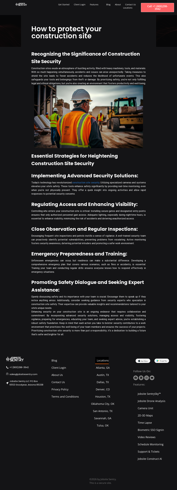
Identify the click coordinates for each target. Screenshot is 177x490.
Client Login (79, 4)
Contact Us (130, 4)
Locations (129, 7)
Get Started (63, 4)
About (118, 4)
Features (95, 4)
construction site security (85, 182)
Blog (108, 4)
